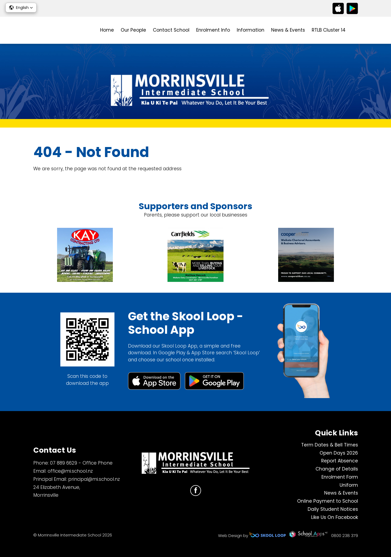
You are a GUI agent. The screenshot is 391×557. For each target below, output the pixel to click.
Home (107, 30)
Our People (133, 30)
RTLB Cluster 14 (329, 30)
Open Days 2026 (339, 453)
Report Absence (339, 461)
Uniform (349, 485)
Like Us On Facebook (334, 517)
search (355, 30)
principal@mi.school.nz (94, 479)
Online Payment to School (327, 501)
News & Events (288, 30)
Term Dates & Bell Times (329, 445)
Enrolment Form (339, 477)
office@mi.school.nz (70, 471)
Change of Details (337, 469)
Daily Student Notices (333, 509)
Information (250, 30)
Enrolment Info (213, 30)
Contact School (171, 30)
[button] (21, 7)
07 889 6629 (63, 463)
